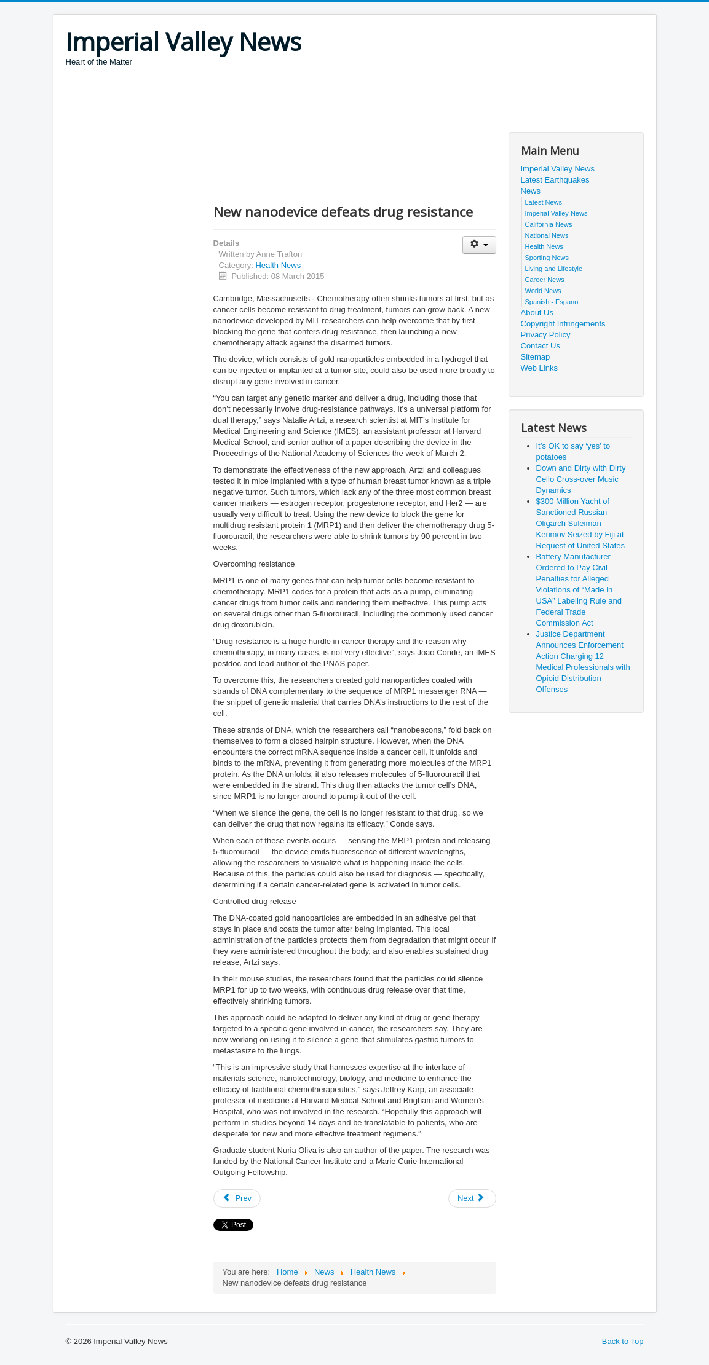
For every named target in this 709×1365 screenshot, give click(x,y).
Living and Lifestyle (554, 268)
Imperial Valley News (558, 168)
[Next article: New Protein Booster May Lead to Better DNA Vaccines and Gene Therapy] (472, 1198)
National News (547, 235)
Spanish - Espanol (552, 301)
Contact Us (540, 345)
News (531, 190)
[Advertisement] (289, 101)
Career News (544, 279)
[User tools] (479, 245)
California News (548, 224)
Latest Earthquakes (555, 179)
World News (543, 290)
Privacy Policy (546, 334)
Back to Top (623, 1341)
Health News (278, 265)
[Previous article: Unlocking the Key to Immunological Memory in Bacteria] (237, 1198)
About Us (537, 312)
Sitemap (535, 356)
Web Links (539, 367)
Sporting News (547, 257)
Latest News (544, 202)
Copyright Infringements (563, 323)
